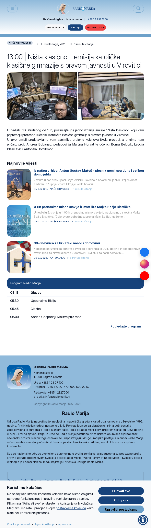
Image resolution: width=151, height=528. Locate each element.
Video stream (95, 27)
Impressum (65, 524)
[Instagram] (144, 264)
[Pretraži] (138, 9)
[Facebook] (144, 252)
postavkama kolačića (71, 508)
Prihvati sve (121, 491)
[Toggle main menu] (12, 9)
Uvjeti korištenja (44, 524)
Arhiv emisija (55, 27)
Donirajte (75, 27)
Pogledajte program (125, 326)
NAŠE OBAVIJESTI (20, 42)
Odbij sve (121, 500)
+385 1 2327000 (98, 19)
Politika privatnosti (18, 524)
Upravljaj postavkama (121, 509)
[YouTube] (144, 275)
